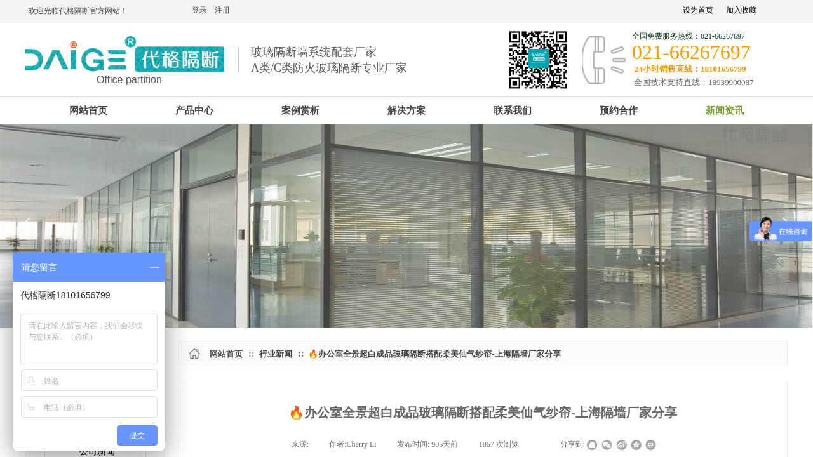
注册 (222, 10)
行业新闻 (275, 354)
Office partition (129, 79)
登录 (199, 10)
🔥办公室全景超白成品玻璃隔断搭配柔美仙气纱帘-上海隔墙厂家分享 (434, 354)
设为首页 (698, 10)
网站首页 (226, 354)
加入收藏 (741, 10)
